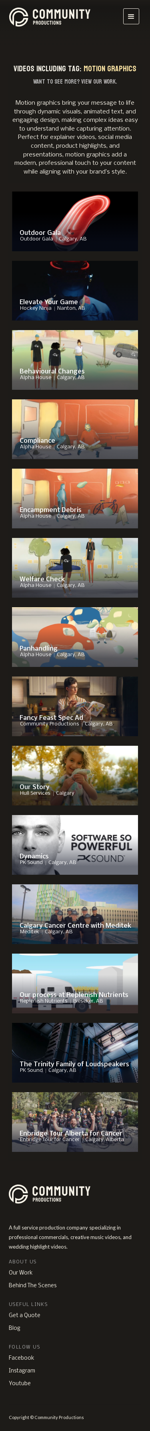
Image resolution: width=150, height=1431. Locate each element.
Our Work (21, 1273)
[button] (131, 16)
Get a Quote (24, 1316)
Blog (14, 1328)
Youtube (20, 1384)
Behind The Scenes (32, 1286)
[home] (53, 16)
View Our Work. (99, 81)
